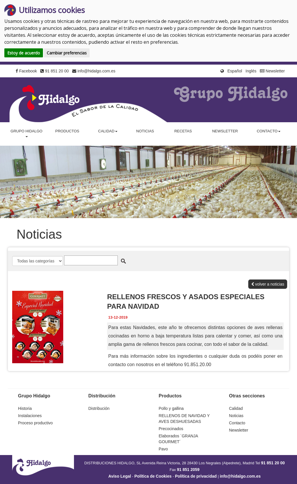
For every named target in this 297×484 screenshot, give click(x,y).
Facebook (26, 71)
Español (234, 71)
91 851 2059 (188, 469)
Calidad (236, 408)
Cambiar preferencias (67, 53)
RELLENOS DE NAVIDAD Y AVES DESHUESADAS (184, 418)
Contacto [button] (268, 131)
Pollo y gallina (171, 408)
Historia (25, 408)
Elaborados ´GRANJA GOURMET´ (178, 439)
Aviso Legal (119, 476)
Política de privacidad (196, 476)
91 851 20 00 (54, 71)
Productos (67, 131)
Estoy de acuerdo (23, 53)
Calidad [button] (107, 131)
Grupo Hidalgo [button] (26, 133)
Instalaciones (30, 415)
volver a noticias (267, 284)
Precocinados (171, 428)
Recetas (183, 131)
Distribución (99, 408)
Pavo (163, 449)
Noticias (145, 131)
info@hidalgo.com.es (93, 71)
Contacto (237, 423)
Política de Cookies (152, 476)
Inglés (251, 71)
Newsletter (272, 71)
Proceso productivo (35, 423)
